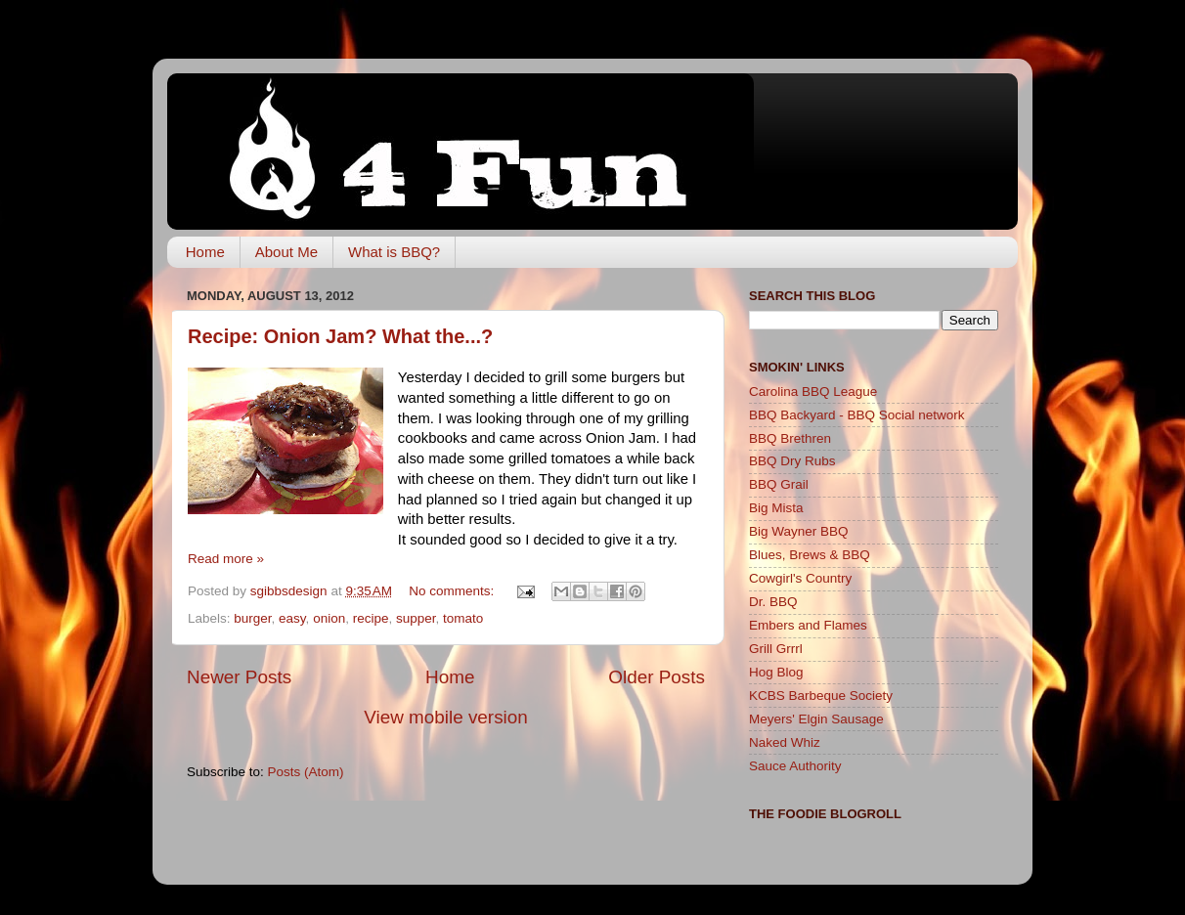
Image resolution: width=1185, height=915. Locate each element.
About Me (286, 251)
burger (252, 618)
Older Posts (656, 677)
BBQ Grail (779, 484)
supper (416, 618)
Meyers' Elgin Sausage (816, 719)
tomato (463, 618)
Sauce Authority (795, 766)
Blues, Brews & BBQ (809, 554)
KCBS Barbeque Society (821, 695)
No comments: (453, 591)
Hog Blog (776, 672)
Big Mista (776, 508)
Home (205, 251)
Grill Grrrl (776, 648)
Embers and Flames (808, 625)
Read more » (226, 558)
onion (329, 618)
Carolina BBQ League (813, 391)
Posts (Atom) (306, 771)
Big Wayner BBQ (799, 531)
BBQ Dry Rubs (792, 461)
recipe (371, 618)
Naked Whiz (784, 742)
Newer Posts (239, 677)
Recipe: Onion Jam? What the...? (340, 336)
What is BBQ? (394, 251)
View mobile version (446, 717)
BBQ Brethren (790, 438)
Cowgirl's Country (800, 578)
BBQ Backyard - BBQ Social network (857, 415)
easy (292, 618)
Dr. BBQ (773, 601)
